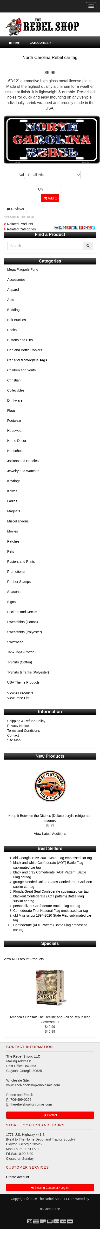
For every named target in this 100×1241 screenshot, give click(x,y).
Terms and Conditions (23, 730)
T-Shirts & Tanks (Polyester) (28, 672)
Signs (11, 602)
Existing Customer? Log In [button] (49, 1187)
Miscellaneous (18, 521)
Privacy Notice (18, 726)
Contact (13, 735)
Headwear (15, 431)
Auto (10, 300)
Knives (12, 491)
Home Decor (16, 441)
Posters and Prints (21, 561)
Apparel (13, 290)
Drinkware (14, 400)
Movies (12, 531)
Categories (40, 43)
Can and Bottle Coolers (24, 350)
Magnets (13, 511)
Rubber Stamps (19, 582)
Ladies (12, 501)
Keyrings (13, 481)
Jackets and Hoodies (23, 461)
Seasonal (14, 592)
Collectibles (16, 390)
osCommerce (50, 1209)
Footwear (14, 420)
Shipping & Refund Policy (26, 721)
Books (12, 330)
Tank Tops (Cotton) (21, 652)
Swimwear (15, 642)
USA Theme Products (23, 682)
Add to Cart (51, 198)
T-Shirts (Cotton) (19, 662)
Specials (50, 943)
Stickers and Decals (22, 612)
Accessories (16, 279)
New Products (49, 756)
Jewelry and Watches (23, 471)
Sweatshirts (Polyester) (24, 632)
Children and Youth (21, 370)
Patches (13, 541)
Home (14, 43)
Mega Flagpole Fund (22, 269)
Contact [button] (50, 1115)
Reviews (15, 209)
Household (15, 451)
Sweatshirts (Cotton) (22, 622)
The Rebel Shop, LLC (54, 1199)
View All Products (20, 693)
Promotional (16, 572)
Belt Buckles (16, 320)
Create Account (17, 1177)
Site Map (13, 740)
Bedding (13, 310)
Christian (13, 380)
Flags (11, 410)
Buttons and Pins (20, 340)
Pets (10, 551)
